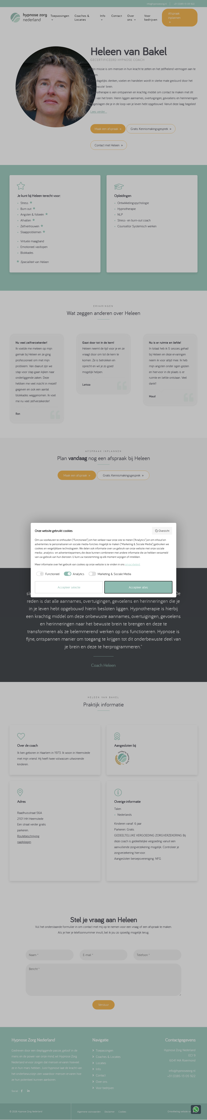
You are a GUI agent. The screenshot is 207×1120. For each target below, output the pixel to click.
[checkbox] (47, 573)
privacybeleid (132, 564)
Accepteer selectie (69, 587)
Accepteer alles (138, 587)
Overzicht (162, 531)
